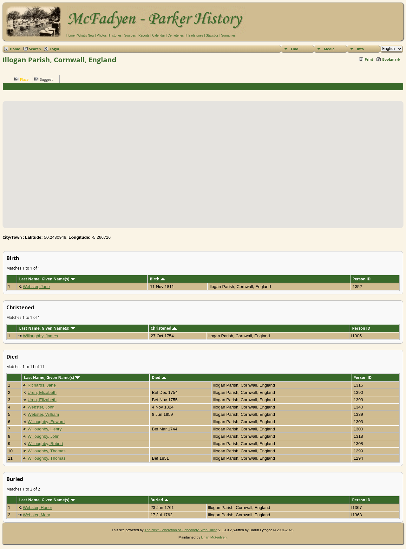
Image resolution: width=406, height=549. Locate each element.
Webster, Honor (37, 507)
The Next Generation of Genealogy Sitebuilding (181, 530)
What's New (85, 35)
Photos (102, 35)
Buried (159, 500)
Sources (130, 35)
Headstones (194, 35)
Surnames (228, 35)
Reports (143, 35)
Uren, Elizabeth (42, 392)
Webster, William (43, 414)
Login (54, 48)
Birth (157, 279)
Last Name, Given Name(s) (47, 279)
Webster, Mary (36, 514)
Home (70, 35)
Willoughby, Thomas (47, 451)
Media (329, 48)
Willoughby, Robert (45, 443)
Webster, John (41, 407)
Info (360, 48)
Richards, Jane (42, 385)
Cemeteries (175, 35)
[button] (203, 161)
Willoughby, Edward (46, 421)
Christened (164, 328)
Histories (115, 35)
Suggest (43, 79)
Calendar (158, 35)
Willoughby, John (44, 436)
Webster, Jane (36, 286)
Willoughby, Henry (45, 429)
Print (369, 59)
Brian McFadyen (213, 537)
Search (35, 48)
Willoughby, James (40, 335)
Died (159, 377)
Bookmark (391, 59)
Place (21, 79)
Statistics (212, 35)
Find (294, 48)
